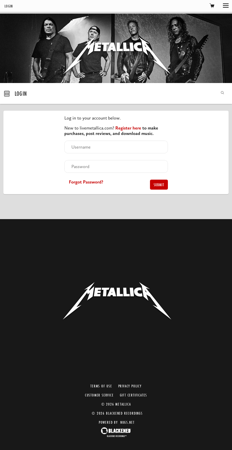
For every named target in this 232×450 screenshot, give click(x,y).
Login (9, 6)
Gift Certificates (133, 395)
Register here (128, 128)
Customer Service (99, 395)
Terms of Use (101, 386)
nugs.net (127, 422)
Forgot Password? (86, 182)
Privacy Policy (130, 386)
